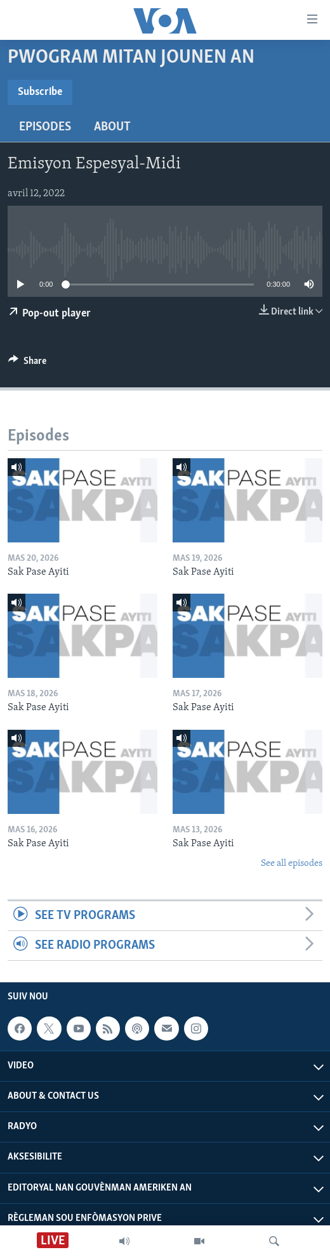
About (112, 127)
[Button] (27, 364)
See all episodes (291, 863)
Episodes (45, 127)
